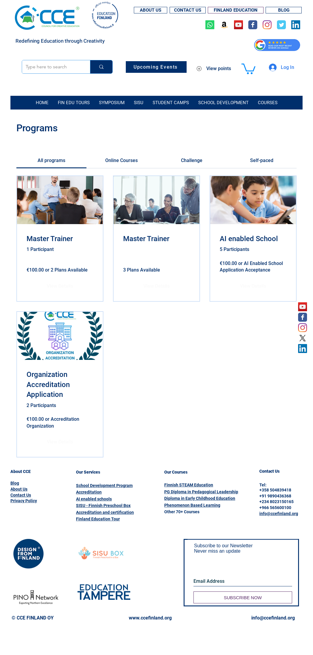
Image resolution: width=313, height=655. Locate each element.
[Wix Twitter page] (281, 24)
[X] (302, 338)
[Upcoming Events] (156, 67)
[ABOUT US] (150, 10)
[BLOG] (284, 10)
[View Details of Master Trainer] (60, 286)
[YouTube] (238, 24)
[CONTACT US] (188, 10)
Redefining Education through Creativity (60, 41)
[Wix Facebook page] (252, 24)
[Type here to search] (52, 66)
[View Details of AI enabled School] (253, 286)
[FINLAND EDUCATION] (236, 10)
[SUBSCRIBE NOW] (242, 597)
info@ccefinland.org (278, 513)
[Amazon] (224, 24)
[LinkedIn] (295, 24)
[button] (248, 68)
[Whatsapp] (209, 24)
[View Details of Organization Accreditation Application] (60, 442)
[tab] (51, 160)
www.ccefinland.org (150, 618)
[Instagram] (267, 24)
